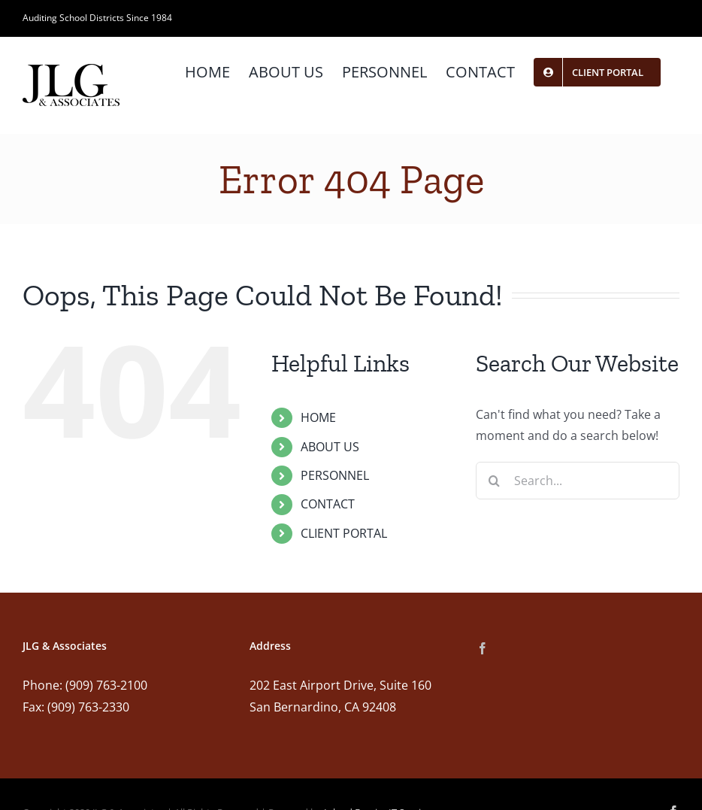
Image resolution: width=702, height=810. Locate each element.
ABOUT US (330, 446)
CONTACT (328, 504)
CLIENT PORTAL (344, 533)
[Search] (494, 480)
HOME (318, 417)
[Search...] (577, 480)
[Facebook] (483, 648)
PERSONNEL (335, 475)
